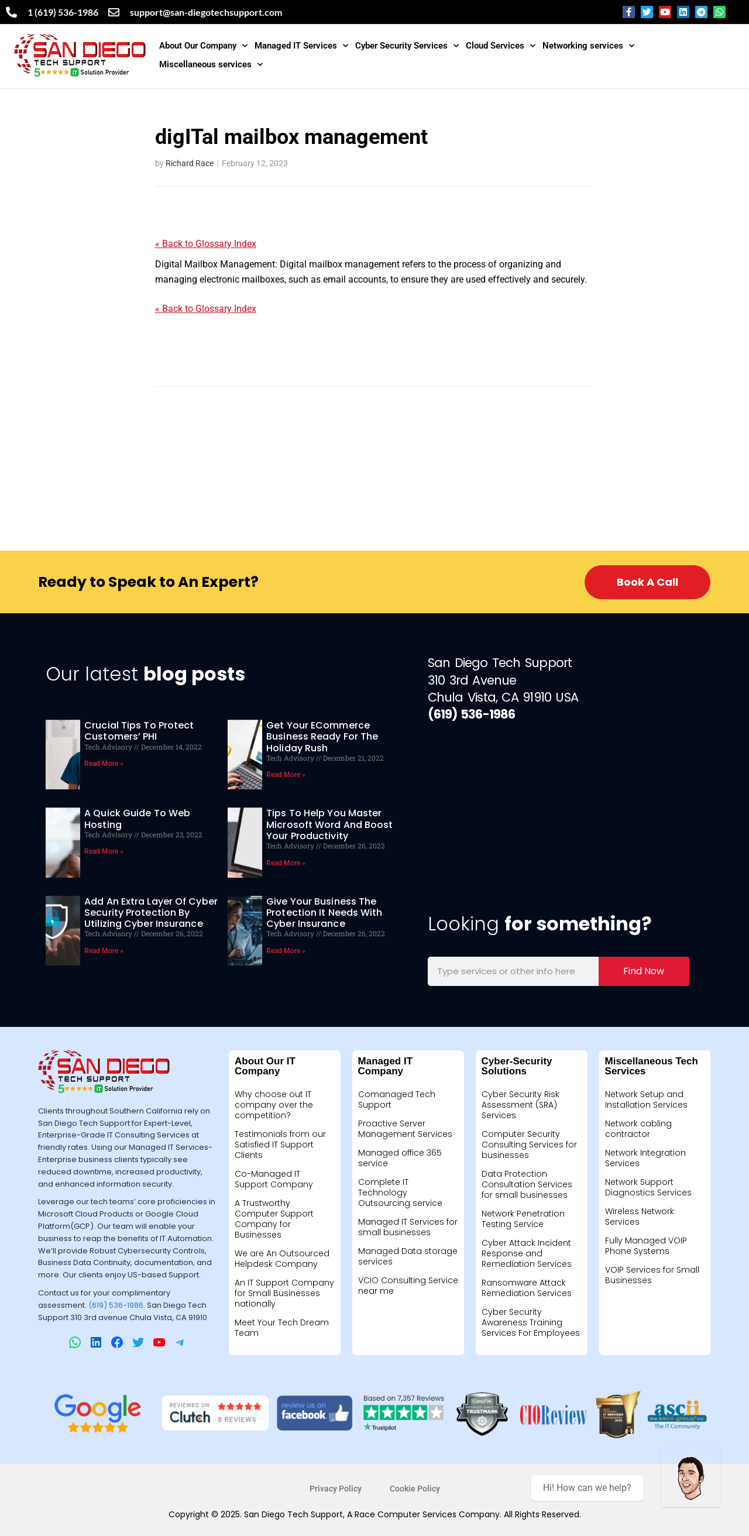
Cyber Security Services (407, 46)
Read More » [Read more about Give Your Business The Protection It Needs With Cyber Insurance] (285, 951)
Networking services (588, 46)
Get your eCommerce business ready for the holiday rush (322, 736)
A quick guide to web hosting (137, 818)
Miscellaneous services (211, 65)
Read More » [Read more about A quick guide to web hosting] (103, 851)
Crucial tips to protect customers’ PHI (139, 731)
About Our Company (203, 46)
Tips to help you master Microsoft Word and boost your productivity (329, 824)
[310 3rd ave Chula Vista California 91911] (558, 819)
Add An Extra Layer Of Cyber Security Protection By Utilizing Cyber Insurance (151, 912)
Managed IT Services (301, 46)
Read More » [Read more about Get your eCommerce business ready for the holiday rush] (285, 775)
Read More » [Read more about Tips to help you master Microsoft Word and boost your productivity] (285, 863)
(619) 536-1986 (115, 1305)
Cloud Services (500, 46)
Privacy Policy (336, 1488)
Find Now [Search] (643, 971)
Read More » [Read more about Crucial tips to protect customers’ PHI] (103, 764)
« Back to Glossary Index (205, 243)
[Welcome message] (690, 1477)
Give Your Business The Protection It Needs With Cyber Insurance (324, 912)
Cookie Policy (415, 1488)
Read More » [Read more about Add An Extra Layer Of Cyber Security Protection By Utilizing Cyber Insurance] (103, 951)
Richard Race (190, 163)
